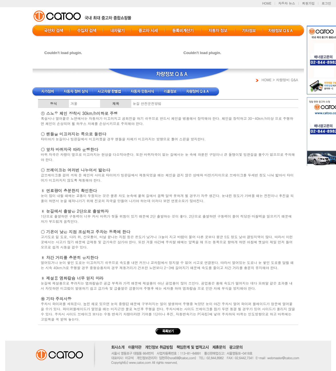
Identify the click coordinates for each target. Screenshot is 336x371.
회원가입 (308, 3)
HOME (266, 3)
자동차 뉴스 (286, 3)
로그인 (326, 3)
